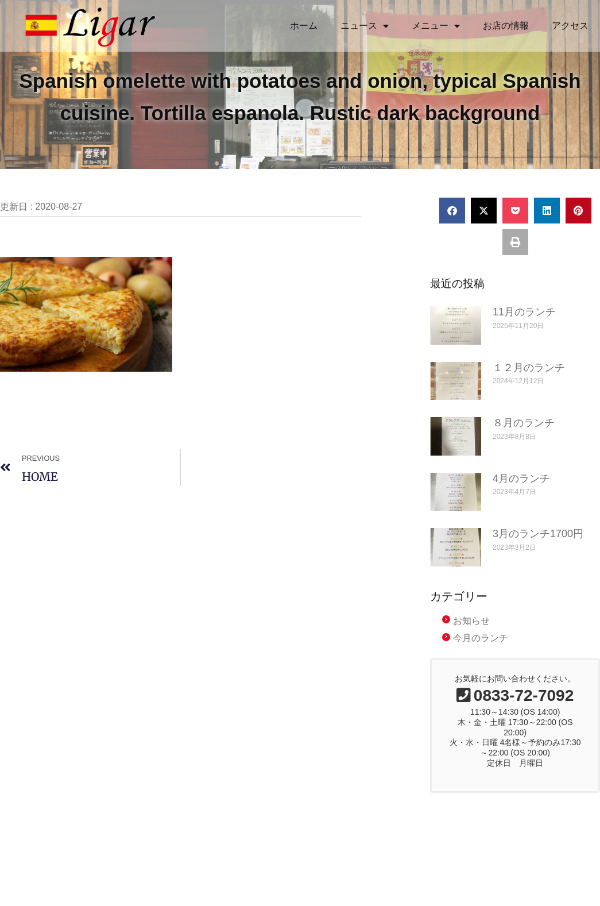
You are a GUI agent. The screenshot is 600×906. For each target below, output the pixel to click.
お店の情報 (506, 25)
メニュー (436, 26)
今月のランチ (480, 652)
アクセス (570, 25)
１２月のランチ (529, 381)
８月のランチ (524, 436)
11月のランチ (524, 325)
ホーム (304, 25)
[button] (452, 224)
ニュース (364, 26)
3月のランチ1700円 (538, 547)
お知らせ (471, 634)
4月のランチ (521, 492)
